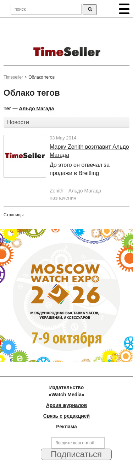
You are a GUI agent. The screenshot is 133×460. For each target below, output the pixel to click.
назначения (63, 198)
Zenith (56, 191)
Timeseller (13, 77)
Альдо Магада (36, 108)
